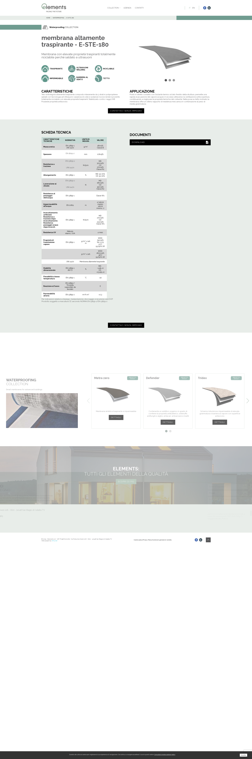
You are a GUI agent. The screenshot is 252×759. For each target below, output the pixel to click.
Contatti (139, 8)
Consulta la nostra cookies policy (164, 754)
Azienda (127, 8)
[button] (166, 80)
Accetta (243, 755)
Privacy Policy (147, 540)
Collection (113, 8)
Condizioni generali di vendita (162, 540)
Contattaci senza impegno (126, 111)
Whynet (54, 541)
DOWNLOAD (170, 142)
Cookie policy (138, 540)
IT (189, 8)
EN (193, 8)
